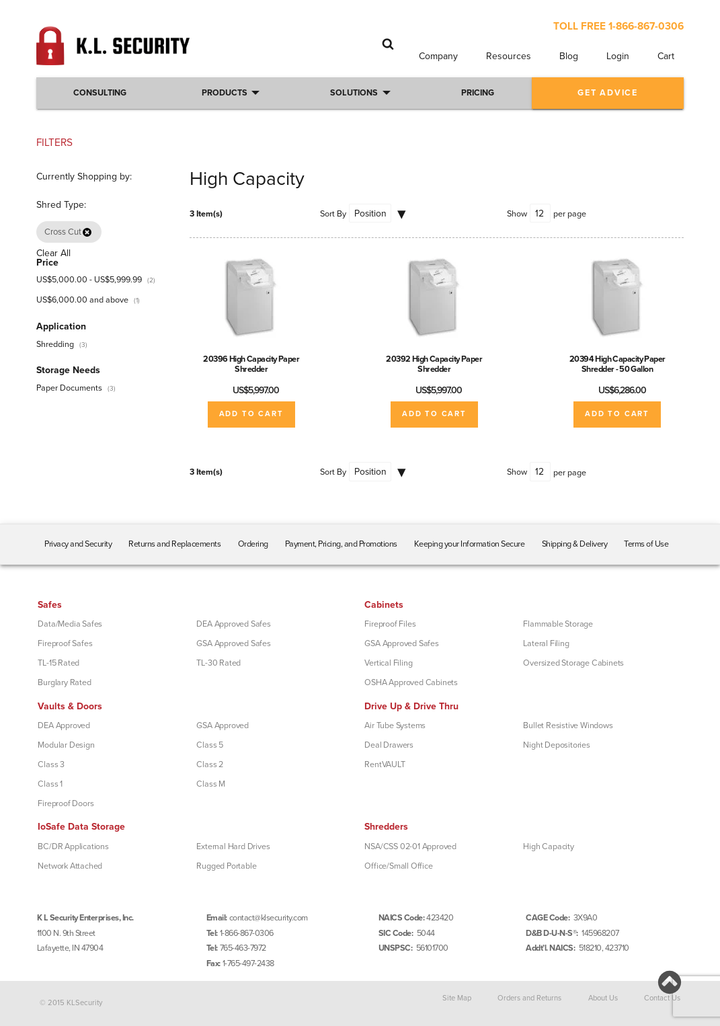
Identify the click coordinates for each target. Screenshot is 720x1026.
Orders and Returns (529, 998)
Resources (508, 56)
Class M (210, 784)
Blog (568, 56)
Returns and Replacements (174, 544)
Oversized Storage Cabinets (573, 663)
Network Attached (70, 866)
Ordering (253, 544)
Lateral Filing (546, 643)
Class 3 (51, 764)
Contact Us (662, 998)
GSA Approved (222, 725)
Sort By (333, 213)
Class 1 (50, 784)
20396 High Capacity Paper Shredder (251, 364)
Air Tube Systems (395, 725)
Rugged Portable (226, 866)
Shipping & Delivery (575, 544)
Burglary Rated (64, 682)
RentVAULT (384, 764)
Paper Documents (69, 388)
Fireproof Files (389, 624)
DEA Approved (64, 725)
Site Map (456, 998)
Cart (665, 56)
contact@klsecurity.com (268, 917)
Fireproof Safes (65, 643)
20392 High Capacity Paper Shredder (434, 364)
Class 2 (209, 764)
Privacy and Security (78, 544)
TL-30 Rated (218, 663)
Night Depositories (556, 745)
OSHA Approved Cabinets (411, 682)
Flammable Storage (558, 624)
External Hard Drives (233, 846)
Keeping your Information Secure (469, 544)
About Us (603, 998)
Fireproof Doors (65, 803)
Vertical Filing (388, 663)
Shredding (55, 344)
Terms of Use (646, 544)
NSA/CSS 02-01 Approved (410, 846)
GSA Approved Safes (233, 643)
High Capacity (548, 846)
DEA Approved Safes (233, 624)
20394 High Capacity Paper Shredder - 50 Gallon (617, 364)
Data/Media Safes (70, 624)
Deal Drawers (388, 745)
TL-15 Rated (58, 663)
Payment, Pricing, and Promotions (341, 544)
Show (517, 213)
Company (438, 56)
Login (617, 56)
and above (82, 299)
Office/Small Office (398, 866)
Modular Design (66, 745)
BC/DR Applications (73, 846)
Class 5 (209, 745)
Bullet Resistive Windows (567, 725)
